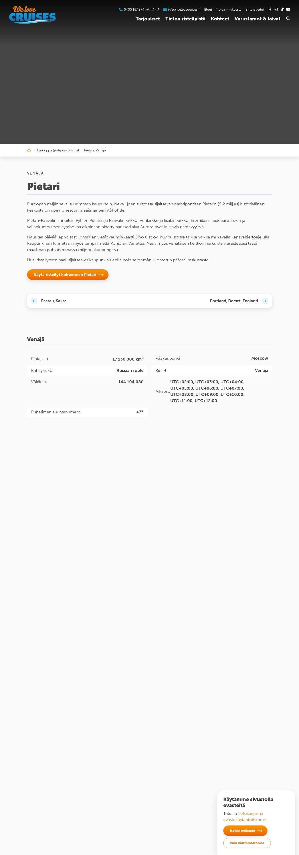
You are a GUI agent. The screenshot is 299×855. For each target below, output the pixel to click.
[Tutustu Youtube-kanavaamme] (288, 10)
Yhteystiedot (255, 10)
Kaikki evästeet (242, 830)
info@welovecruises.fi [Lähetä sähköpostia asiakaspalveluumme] (184, 10)
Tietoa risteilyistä (185, 19)
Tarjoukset (148, 19)
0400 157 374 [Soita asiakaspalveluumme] (134, 10)
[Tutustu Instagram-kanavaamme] (276, 10)
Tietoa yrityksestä (229, 10)
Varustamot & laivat (258, 19)
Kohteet (220, 19)
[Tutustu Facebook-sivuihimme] (270, 10)
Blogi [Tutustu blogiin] (208, 10)
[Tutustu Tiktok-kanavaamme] (282, 10)
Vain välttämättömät (247, 843)
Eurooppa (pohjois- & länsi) (58, 150)
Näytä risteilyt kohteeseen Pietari (65, 274)
